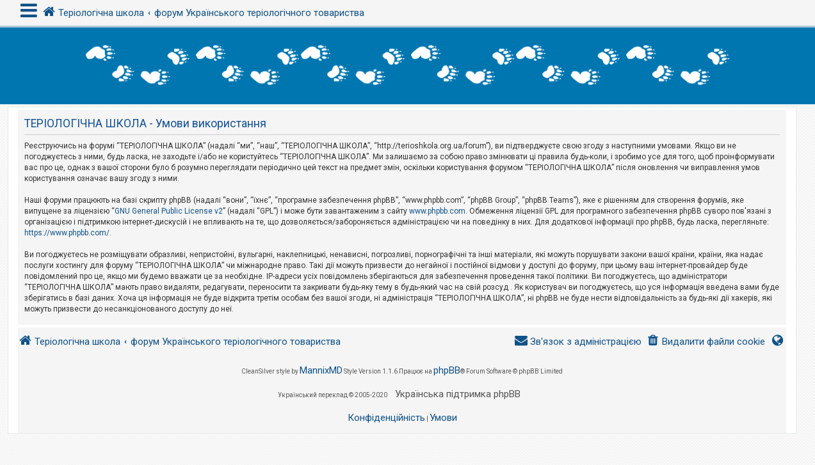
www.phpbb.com (437, 211)
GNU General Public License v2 (169, 211)
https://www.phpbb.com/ (66, 232)
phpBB (446, 370)
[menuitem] (706, 341)
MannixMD (321, 370)
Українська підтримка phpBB (457, 394)
